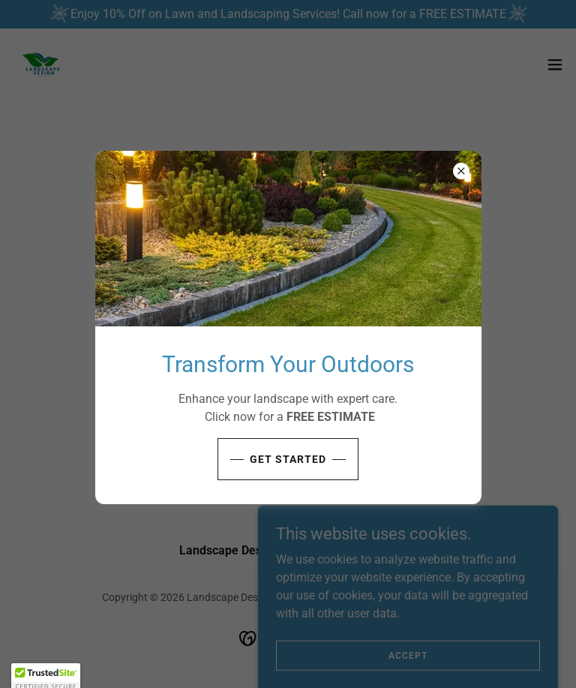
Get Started (288, 459)
